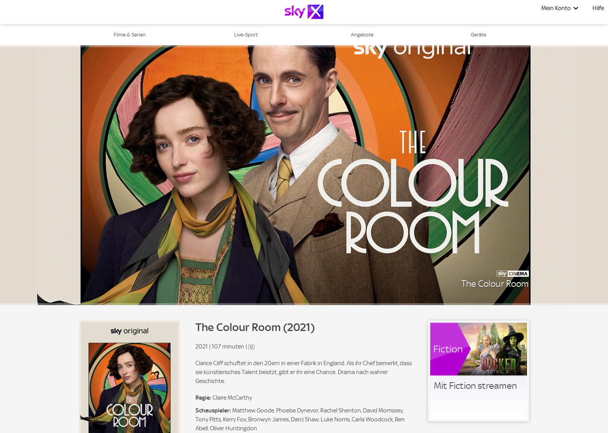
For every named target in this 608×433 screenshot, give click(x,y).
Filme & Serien (130, 35)
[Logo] (304, 12)
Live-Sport (246, 35)
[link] (478, 371)
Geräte (478, 35)
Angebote (362, 35)
